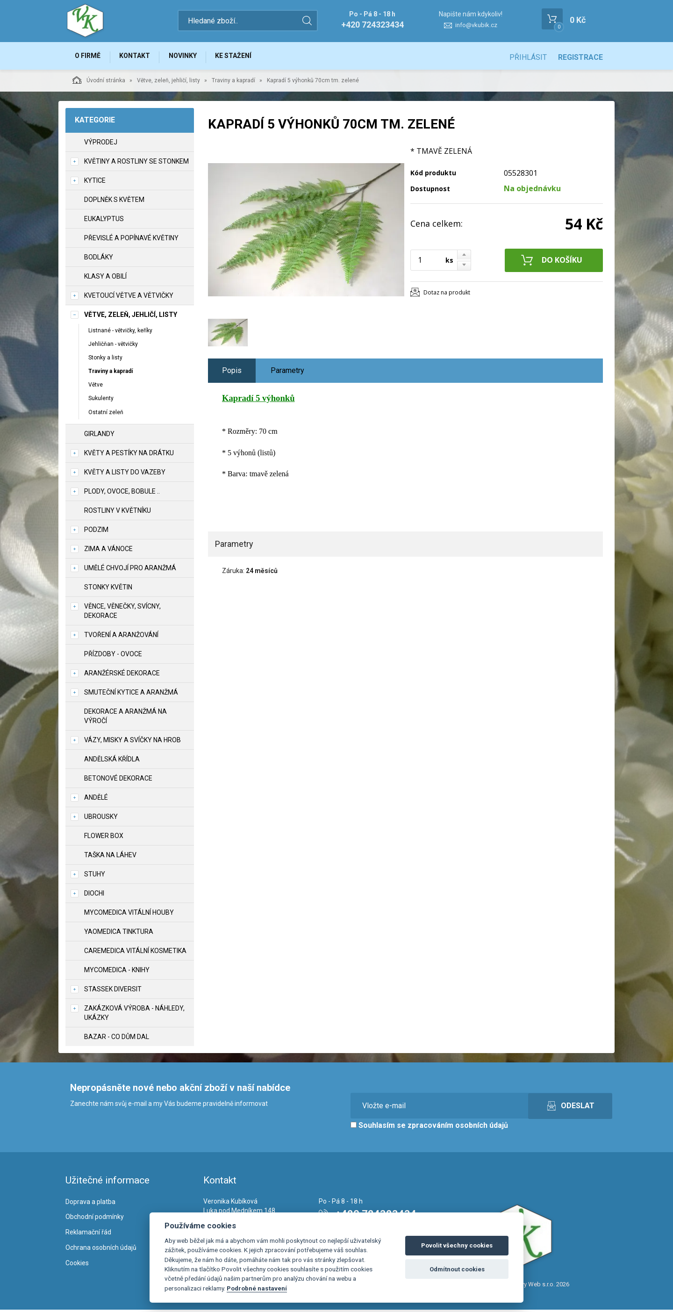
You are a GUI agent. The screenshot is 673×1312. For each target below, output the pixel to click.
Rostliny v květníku (117, 512)
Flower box (103, 838)
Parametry (287, 372)
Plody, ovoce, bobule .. (122, 493)
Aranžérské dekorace (122, 675)
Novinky (189, 57)
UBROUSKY (101, 819)
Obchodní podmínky (94, 1219)
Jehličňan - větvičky (113, 346)
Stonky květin (108, 589)
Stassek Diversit (113, 991)
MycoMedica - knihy (117, 972)
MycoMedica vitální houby (129, 914)
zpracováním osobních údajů (458, 1127)
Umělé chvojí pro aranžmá (130, 570)
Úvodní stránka (98, 82)
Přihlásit (528, 57)
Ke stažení (242, 57)
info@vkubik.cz (476, 25)
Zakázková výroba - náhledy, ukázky (134, 1015)
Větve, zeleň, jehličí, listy (168, 82)
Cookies (77, 1265)
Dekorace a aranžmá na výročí (125, 718)
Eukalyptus (104, 221)
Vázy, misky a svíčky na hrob (132, 742)
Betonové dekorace (118, 780)
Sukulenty (101, 401)
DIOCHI (94, 895)
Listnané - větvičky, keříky (120, 333)
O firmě (89, 57)
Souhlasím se (429, 1127)
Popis (232, 372)
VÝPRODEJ (100, 144)
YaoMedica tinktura (118, 934)
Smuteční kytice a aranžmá (131, 694)
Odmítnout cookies (457, 1269)
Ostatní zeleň (105, 414)
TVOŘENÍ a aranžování (121, 637)
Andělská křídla (112, 761)
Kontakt (138, 57)
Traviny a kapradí (233, 82)
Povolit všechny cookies (457, 1245)
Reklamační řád (88, 1235)
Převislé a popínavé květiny (131, 240)
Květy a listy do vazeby (124, 474)
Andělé (96, 799)
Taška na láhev (110, 857)
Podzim (96, 532)
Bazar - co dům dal (116, 1039)
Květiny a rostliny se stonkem (136, 163)
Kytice (95, 182)
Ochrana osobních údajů (100, 1250)
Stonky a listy (105, 360)
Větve (95, 387)
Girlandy (99, 436)
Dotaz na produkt (446, 295)
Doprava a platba (90, 1204)
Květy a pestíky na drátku (129, 455)
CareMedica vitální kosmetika (135, 953)
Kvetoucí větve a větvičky (128, 297)
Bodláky (98, 259)
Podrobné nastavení (257, 1288)
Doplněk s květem (114, 202)
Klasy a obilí (105, 278)
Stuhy (94, 876)
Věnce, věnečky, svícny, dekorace (122, 613)
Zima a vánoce (108, 551)
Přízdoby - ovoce (113, 656)
